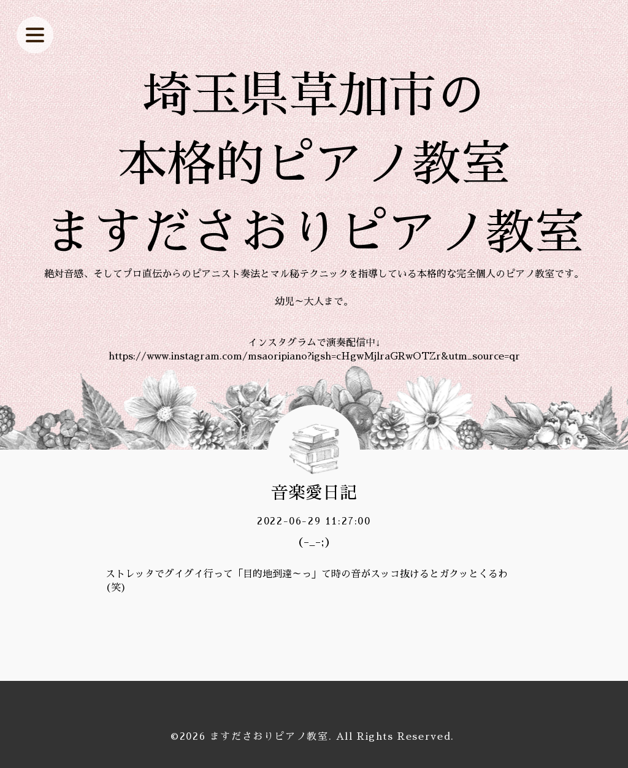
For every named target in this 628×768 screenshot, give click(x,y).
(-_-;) (314, 542)
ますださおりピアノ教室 (269, 737)
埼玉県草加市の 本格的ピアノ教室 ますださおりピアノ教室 (314, 164)
